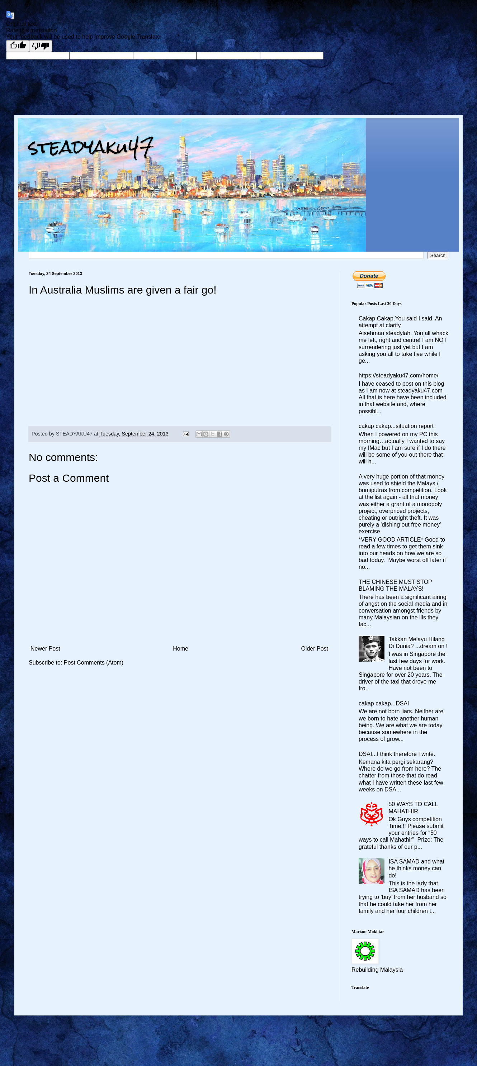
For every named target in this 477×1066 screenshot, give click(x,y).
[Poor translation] (40, 46)
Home (180, 649)
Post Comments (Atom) (93, 663)
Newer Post (45, 649)
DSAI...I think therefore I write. (397, 754)
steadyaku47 (91, 147)
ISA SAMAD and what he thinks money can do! (416, 868)
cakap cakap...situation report (396, 426)
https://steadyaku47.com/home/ (398, 375)
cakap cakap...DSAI (384, 703)
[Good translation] (17, 46)
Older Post (314, 649)
